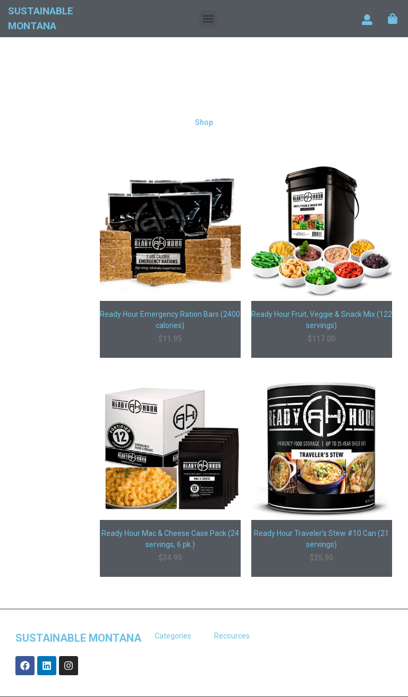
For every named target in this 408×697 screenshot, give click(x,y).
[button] (208, 19)
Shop (204, 122)
